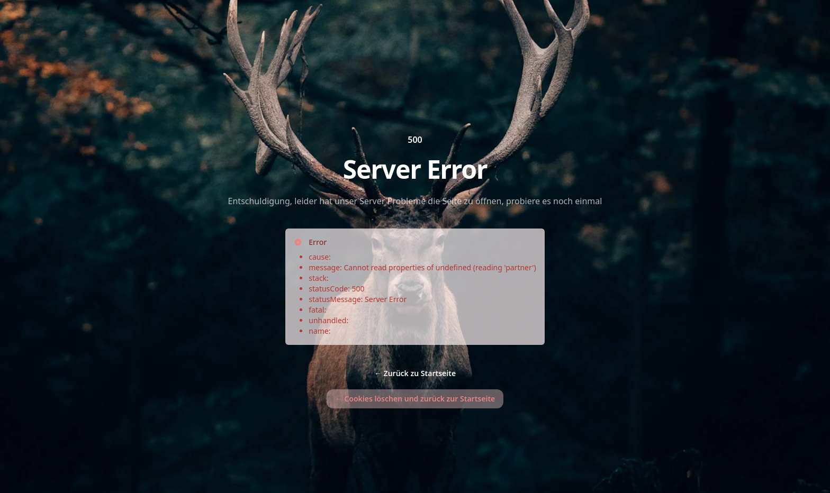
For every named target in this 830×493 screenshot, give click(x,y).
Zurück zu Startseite (415, 373)
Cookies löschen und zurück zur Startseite (415, 399)
